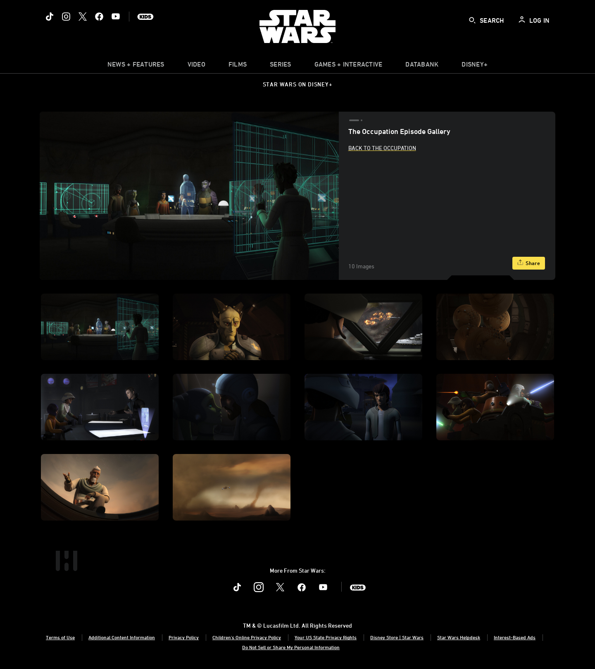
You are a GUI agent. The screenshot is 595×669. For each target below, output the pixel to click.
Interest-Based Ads (515, 637)
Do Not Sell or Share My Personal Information (291, 647)
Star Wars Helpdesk (458, 637)
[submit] (472, 20)
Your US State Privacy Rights (326, 637)
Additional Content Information (121, 637)
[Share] (528, 263)
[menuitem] (196, 66)
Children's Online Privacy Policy (246, 637)
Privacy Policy (184, 637)
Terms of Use (60, 637)
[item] (136, 66)
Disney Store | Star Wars (397, 637)
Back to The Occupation (382, 147)
